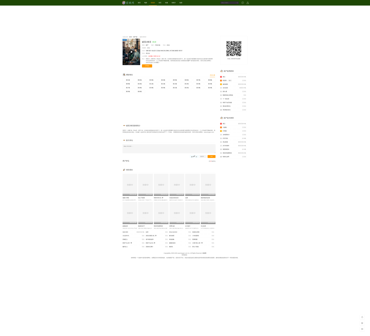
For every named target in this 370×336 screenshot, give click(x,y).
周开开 (180, 50)
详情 (158, 62)
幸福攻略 (180, 239)
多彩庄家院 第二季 (157, 236)
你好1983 (133, 232)
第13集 (175, 84)
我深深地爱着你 (158, 226)
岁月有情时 (233, 146)
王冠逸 (158, 50)
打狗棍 (233, 131)
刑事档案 (203, 239)
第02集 (140, 80)
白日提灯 (187, 226)
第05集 (175, 80)
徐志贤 (154, 50)
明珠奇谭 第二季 (158, 198)
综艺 (160, 2)
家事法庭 (172, 226)
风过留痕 (233, 142)
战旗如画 (125, 226)
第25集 (128, 91)
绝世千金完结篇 (233, 103)
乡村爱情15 (233, 135)
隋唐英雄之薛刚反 (233, 95)
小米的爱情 (203, 236)
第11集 (151, 84)
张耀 (147, 50)
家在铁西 (180, 236)
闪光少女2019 (180, 232)
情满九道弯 (233, 157)
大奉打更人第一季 (203, 243)
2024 (168, 45)
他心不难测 (141, 198)
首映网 (204, 253)
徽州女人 (133, 247)
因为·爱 (233, 91)
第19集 (151, 87)
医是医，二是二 (233, 80)
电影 (145, 2)
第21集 (175, 87)
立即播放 (147, 65)
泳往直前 (233, 88)
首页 (139, 2)
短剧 (180, 2)
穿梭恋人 (133, 239)
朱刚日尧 (162, 50)
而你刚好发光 (233, 110)
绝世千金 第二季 (157, 243)
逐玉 (233, 77)
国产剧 (135, 37)
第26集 (140, 91)
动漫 (166, 2)
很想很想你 (233, 149)
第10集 (140, 84)
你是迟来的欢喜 (174, 198)
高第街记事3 (157, 247)
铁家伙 (180, 247)
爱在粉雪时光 (233, 106)
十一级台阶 (233, 99)
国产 (147, 45)
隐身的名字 (141, 226)
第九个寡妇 (203, 247)
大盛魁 (233, 127)
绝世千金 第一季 (133, 243)
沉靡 (186, 198)
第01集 (128, 80)
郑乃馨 (172, 50)
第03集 (151, 80)
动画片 (174, 2)
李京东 (148, 53)
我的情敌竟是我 (205, 198)
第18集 (140, 87)
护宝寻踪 (233, 138)
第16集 (210, 84)
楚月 (150, 50)
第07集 (198, 80)
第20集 (163, 87)
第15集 (198, 84)
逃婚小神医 (126, 198)
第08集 (210, 80)
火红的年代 (133, 236)
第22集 (187, 87)
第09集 (128, 84)
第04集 (163, 80)
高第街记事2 (203, 232)
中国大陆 (157, 45)
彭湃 (157, 232)
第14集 (187, 84)
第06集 (187, 80)
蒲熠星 (176, 50)
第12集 (163, 84)
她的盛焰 (233, 84)
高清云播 (212, 75)
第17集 (128, 87)
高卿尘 (168, 50)
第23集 (198, 87)
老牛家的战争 (157, 239)
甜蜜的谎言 (180, 243)
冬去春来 (203, 226)
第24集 (210, 87)
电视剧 (153, 2)
